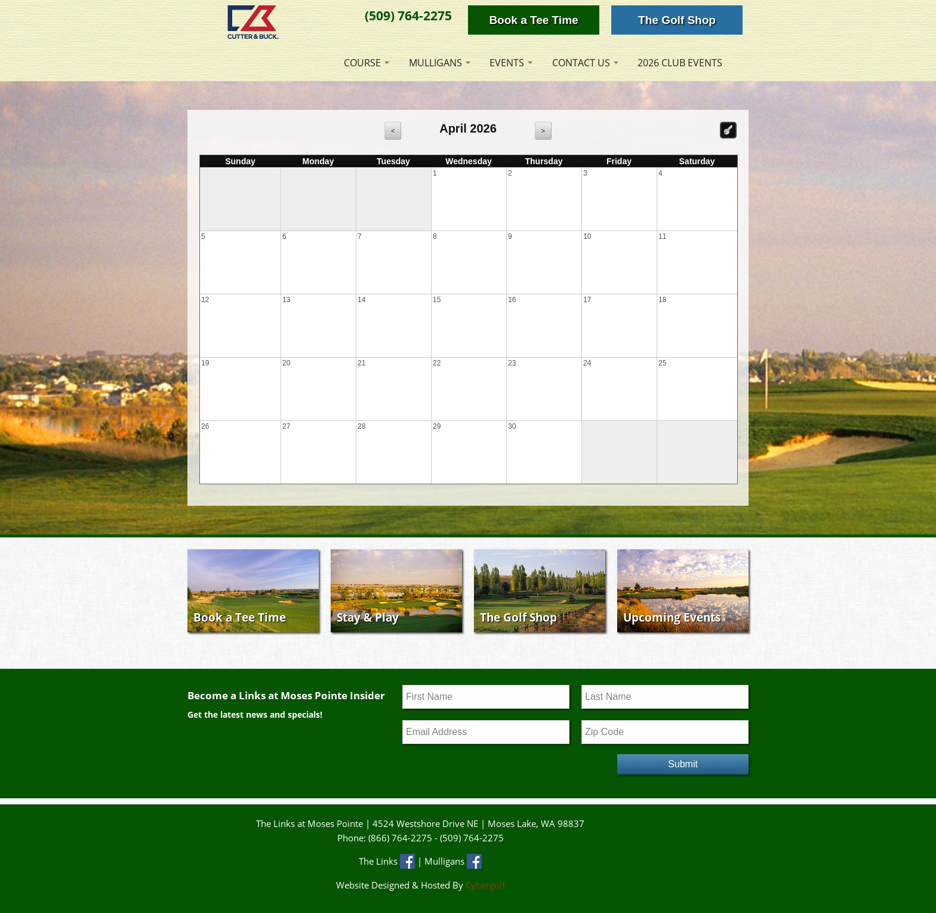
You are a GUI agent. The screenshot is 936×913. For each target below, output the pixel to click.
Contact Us (581, 62)
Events (506, 62)
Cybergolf (485, 885)
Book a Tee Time (533, 20)
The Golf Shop (677, 20)
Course (362, 62)
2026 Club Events (680, 62)
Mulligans (435, 62)
